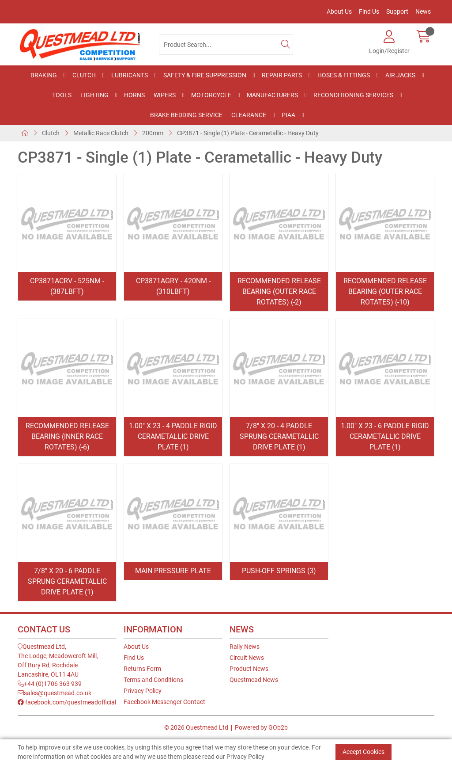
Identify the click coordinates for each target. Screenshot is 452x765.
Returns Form (142, 668)
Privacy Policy (143, 690)
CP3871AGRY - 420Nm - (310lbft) (173, 286)
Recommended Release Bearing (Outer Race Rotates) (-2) (279, 291)
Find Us (369, 11)
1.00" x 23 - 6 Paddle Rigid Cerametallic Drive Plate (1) (385, 436)
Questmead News (254, 679)
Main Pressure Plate (173, 571)
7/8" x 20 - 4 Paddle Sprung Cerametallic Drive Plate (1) (279, 436)
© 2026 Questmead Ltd (196, 727)
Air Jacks (400, 75)
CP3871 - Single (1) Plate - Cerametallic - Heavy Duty (248, 133)
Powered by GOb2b (261, 727)
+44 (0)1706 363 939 (50, 683)
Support (397, 11)
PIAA (288, 114)
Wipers (165, 95)
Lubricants (129, 75)
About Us (339, 11)
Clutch (84, 75)
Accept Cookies (363, 751)
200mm (152, 133)
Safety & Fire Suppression (204, 75)
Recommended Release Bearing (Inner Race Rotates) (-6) (67, 436)
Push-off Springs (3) (279, 571)
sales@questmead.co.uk (54, 692)
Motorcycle (211, 95)
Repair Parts (282, 75)
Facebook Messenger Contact (164, 701)
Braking (43, 75)
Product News (249, 668)
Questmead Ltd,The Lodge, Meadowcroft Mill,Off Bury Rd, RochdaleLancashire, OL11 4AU (58, 660)
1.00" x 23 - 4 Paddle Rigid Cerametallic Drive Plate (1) (173, 436)
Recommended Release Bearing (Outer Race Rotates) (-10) (385, 291)
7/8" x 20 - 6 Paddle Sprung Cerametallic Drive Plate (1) (67, 581)
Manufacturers (272, 95)
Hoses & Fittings (343, 75)
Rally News (245, 646)
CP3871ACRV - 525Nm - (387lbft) (67, 286)
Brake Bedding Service (186, 114)
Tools (62, 95)
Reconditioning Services (353, 95)
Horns (134, 95)
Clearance (248, 114)
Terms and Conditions (153, 679)
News (423, 11)
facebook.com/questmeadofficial (67, 702)
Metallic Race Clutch (100, 133)
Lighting (94, 95)
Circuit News (247, 657)
